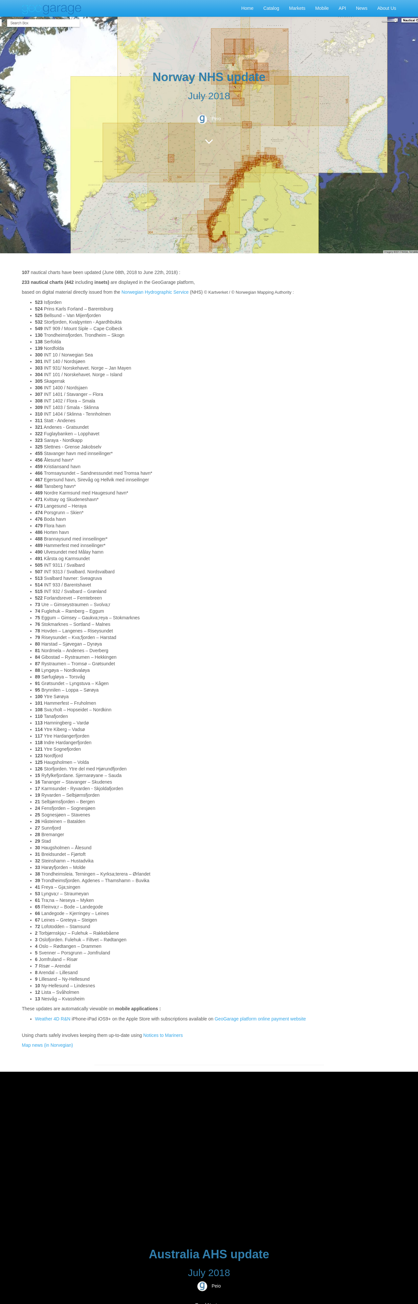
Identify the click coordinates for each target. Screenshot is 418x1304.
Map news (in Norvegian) (47, 1045)
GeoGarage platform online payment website (260, 1018)
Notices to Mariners (163, 1035)
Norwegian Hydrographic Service (155, 292)
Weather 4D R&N (53, 1018)
